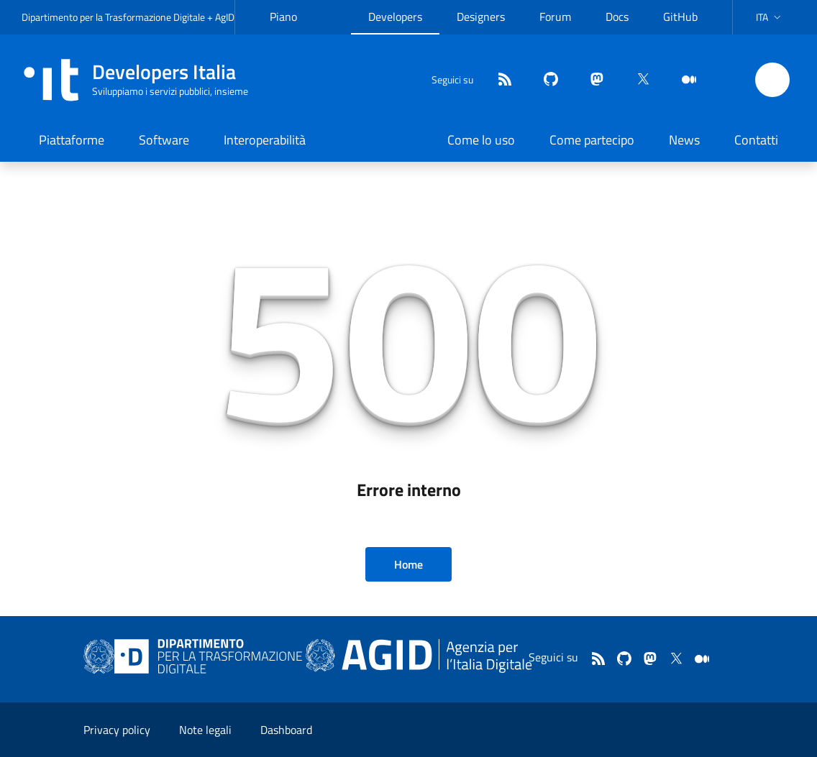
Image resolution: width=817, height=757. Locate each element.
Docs (617, 16)
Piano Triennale (292, 28)
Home (408, 564)
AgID (224, 16)
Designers (481, 16)
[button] (769, 17)
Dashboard (286, 729)
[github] (545, 80)
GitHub (680, 16)
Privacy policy (116, 729)
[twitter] (637, 80)
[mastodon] (591, 80)
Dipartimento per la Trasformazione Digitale (113, 16)
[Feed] (499, 80)
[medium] (683, 80)
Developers (395, 16)
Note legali (205, 729)
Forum (555, 16)
